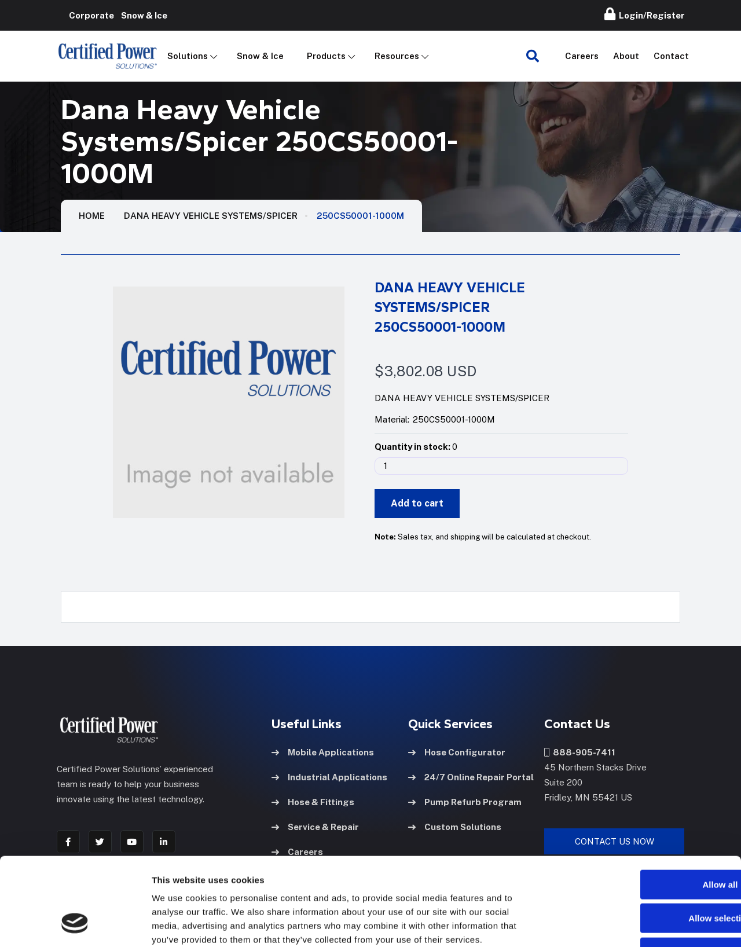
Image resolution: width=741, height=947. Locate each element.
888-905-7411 (579, 752)
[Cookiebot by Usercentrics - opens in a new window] (75, 924)
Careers (582, 56)
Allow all (644, 805)
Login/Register (644, 14)
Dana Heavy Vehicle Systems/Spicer (211, 216)
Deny (644, 873)
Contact (671, 56)
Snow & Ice (260, 56)
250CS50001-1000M (360, 216)
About (626, 56)
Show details (607, 924)
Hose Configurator (456, 752)
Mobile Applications (323, 752)
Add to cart (417, 503)
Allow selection (644, 840)
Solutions (187, 56)
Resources (397, 56)
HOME (92, 216)
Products (326, 56)
